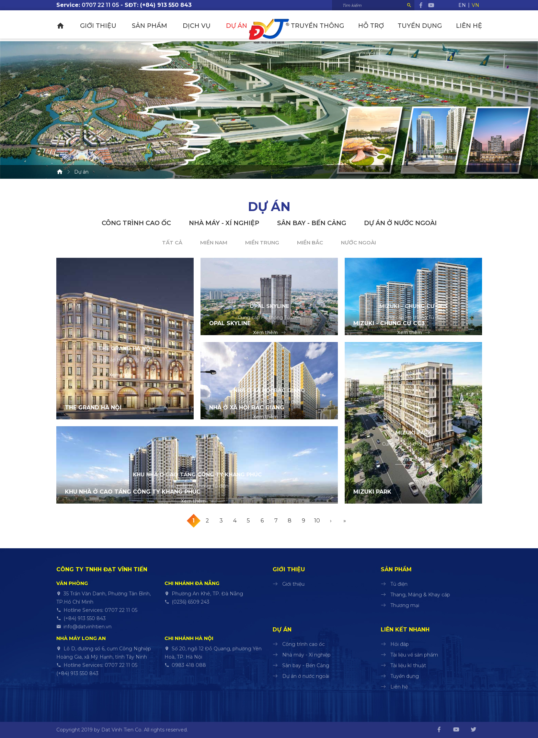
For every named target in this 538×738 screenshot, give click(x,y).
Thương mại (404, 605)
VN (475, 5)
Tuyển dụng (422, 26)
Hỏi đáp (399, 644)
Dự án (228, 26)
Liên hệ (469, 26)
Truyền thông (325, 26)
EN (462, 5)
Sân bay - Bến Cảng (311, 223)
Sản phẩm (145, 26)
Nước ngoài (358, 242)
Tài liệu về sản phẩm (414, 655)
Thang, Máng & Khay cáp (420, 595)
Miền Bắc (310, 242)
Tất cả (172, 242)
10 (317, 520)
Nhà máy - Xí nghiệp (224, 223)
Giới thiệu (96, 26)
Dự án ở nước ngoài (400, 223)
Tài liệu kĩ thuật (408, 665)
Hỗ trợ (376, 26)
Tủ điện (399, 584)
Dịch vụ (190, 26)
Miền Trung (262, 242)
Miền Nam (213, 242)
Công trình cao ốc (136, 223)
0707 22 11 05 (100, 5)
